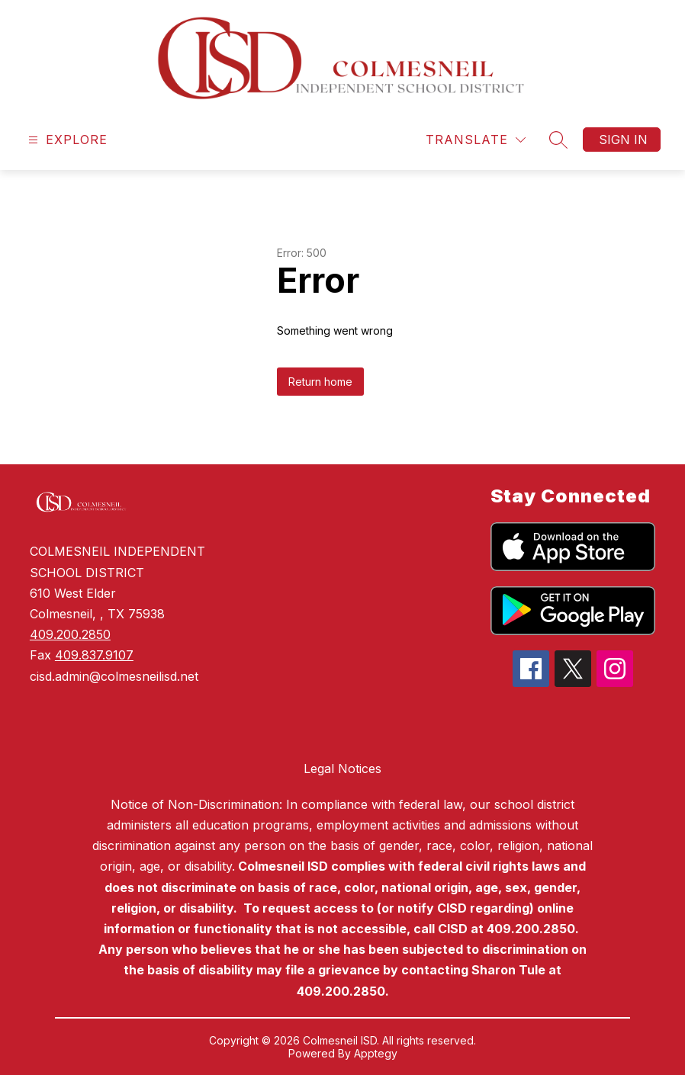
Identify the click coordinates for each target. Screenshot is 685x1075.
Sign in (623, 139)
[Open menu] (66, 139)
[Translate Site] (475, 139)
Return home (320, 381)
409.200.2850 (70, 634)
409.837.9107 (94, 655)
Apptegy (375, 1053)
